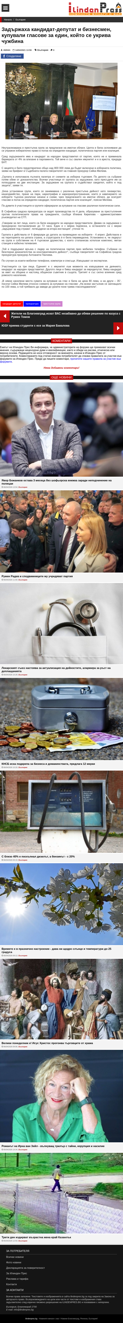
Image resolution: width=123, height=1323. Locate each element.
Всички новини (15, 1257)
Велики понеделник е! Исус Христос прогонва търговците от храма (47, 1043)
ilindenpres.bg (31, 1319)
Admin (5, 50)
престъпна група (51, 303)
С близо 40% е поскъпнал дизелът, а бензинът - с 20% (38, 856)
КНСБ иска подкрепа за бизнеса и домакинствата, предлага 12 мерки (48, 763)
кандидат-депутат (12, 303)
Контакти (11, 1284)
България (20, 19)
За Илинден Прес (16, 1273)
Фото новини (13, 1262)
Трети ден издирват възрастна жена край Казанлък (36, 1237)
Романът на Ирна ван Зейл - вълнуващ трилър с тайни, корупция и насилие (53, 1146)
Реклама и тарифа (17, 1278)
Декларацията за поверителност (25, 1268)
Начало (8, 19)
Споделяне (12, 56)
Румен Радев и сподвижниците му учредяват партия (37, 576)
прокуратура (32, 303)
